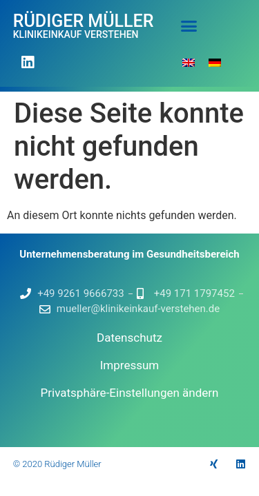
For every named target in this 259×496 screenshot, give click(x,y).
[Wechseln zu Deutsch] (215, 62)
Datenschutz (129, 337)
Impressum (130, 365)
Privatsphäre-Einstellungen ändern (130, 393)
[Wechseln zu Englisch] (188, 62)
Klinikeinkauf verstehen (76, 34)
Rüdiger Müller (83, 21)
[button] (189, 25)
